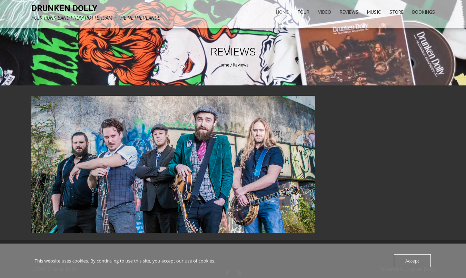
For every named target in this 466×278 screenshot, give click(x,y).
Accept (412, 261)
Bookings (423, 12)
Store (396, 12)
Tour (303, 12)
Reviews (349, 12)
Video (324, 12)
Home (282, 12)
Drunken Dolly (64, 8)
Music (374, 12)
